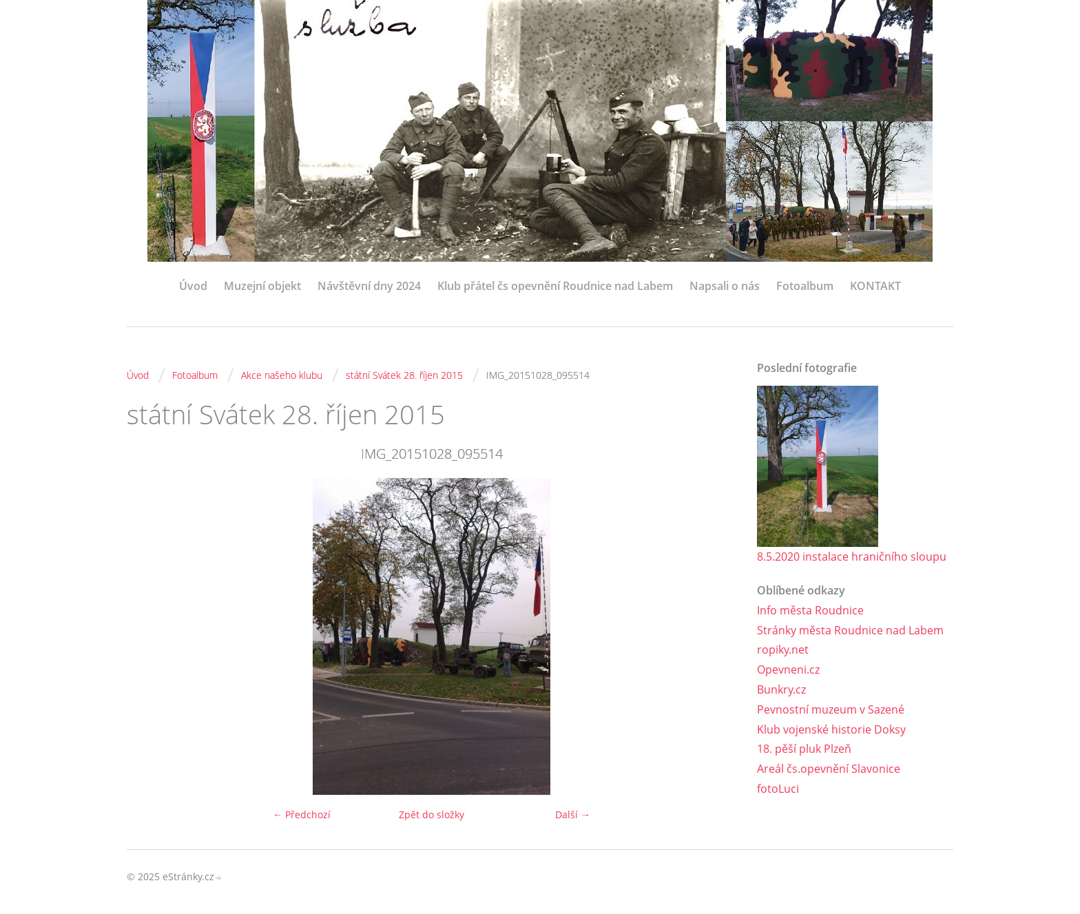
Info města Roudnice (810, 610)
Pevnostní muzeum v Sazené (830, 709)
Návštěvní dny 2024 (369, 285)
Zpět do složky (431, 814)
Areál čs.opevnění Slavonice (828, 768)
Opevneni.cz (788, 669)
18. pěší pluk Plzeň (804, 748)
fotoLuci (778, 788)
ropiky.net (783, 649)
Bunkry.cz (781, 689)
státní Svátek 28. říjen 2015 (404, 375)
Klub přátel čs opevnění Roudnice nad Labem (555, 285)
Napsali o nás (724, 285)
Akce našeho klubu (281, 375)
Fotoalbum (804, 285)
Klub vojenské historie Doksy (831, 729)
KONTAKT (875, 285)
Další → (572, 814)
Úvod (193, 285)
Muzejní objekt (262, 285)
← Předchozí (302, 814)
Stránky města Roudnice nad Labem (850, 630)
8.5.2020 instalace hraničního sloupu (851, 556)
